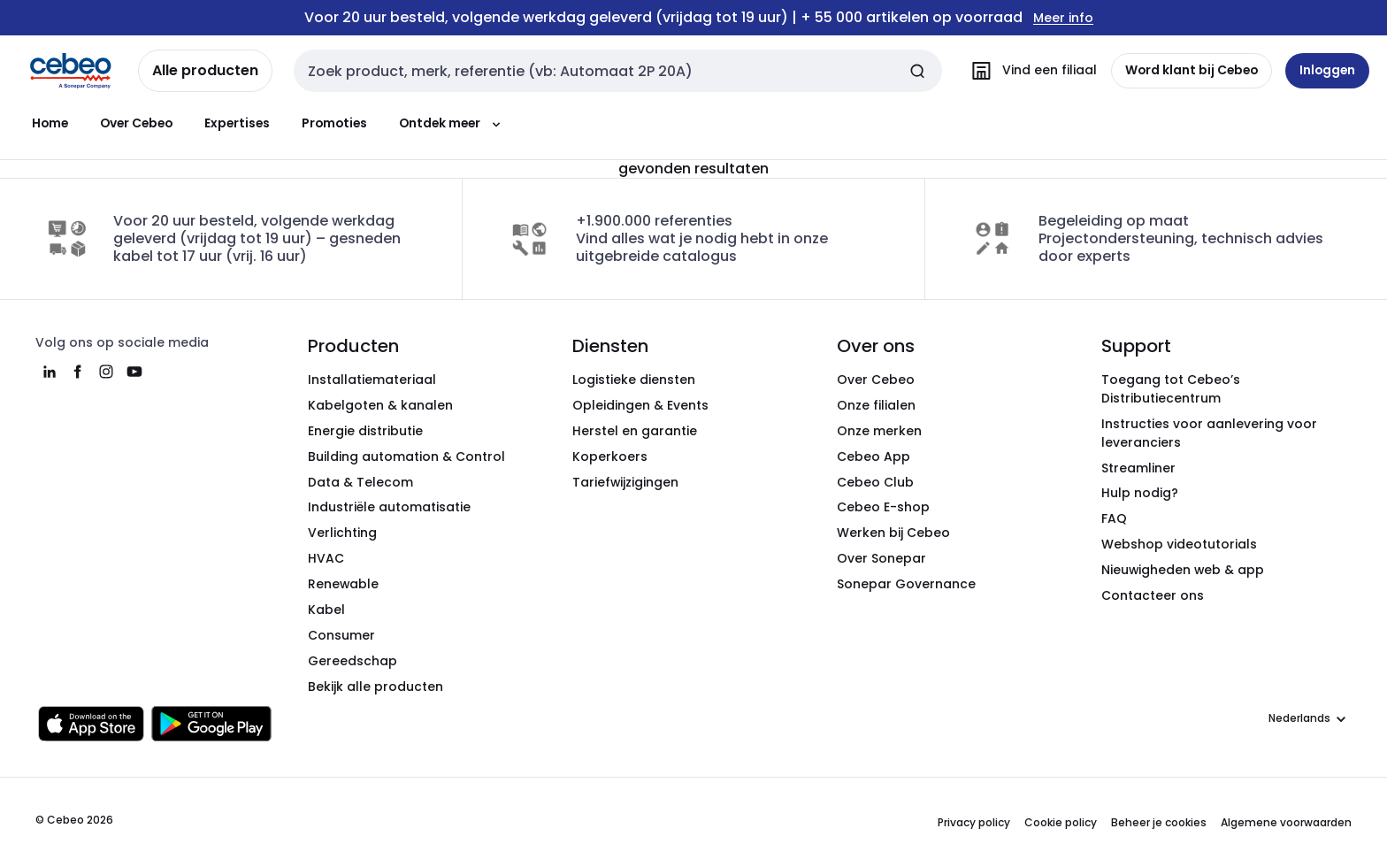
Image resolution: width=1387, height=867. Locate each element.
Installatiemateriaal (372, 379)
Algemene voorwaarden (1286, 822)
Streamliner (1138, 468)
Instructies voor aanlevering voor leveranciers (1209, 433)
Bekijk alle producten (375, 686)
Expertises (237, 123)
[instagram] (106, 371)
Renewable (343, 584)
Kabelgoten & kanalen (380, 405)
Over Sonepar (881, 558)
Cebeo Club (875, 482)
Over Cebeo (136, 123)
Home (50, 123)
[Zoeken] (916, 71)
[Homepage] (71, 70)
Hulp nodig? (1139, 493)
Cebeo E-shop (883, 507)
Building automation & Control (406, 456)
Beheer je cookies (1159, 822)
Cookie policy (1060, 822)
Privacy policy (974, 822)
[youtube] (134, 371)
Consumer (341, 635)
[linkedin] (49, 371)
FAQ (1114, 518)
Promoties (334, 123)
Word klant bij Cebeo (1190, 70)
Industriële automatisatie (389, 507)
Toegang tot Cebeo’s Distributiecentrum (1170, 389)
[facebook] (78, 371)
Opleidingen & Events (640, 405)
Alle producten (205, 70)
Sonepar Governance (906, 584)
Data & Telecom (360, 482)
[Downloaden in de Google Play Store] (211, 723)
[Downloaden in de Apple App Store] (91, 723)
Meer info (1063, 18)
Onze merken (879, 431)
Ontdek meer (452, 123)
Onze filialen (876, 405)
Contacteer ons (1152, 595)
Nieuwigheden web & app (1182, 570)
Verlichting (342, 532)
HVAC (326, 558)
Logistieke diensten (633, 379)
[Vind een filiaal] (1029, 70)
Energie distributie (365, 431)
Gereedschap (352, 661)
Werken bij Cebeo (893, 532)
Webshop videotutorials (1179, 544)
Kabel (326, 609)
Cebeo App (873, 456)
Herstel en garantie (634, 431)
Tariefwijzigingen (625, 482)
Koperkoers (610, 456)
